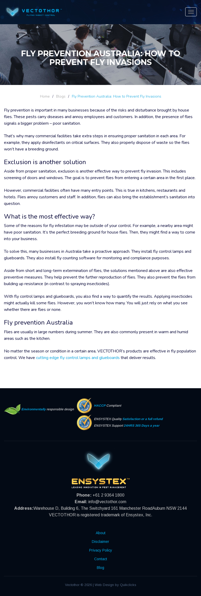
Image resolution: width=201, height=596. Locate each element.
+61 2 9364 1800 (108, 495)
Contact (100, 559)
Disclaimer (100, 541)
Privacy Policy (100, 550)
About (100, 533)
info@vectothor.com (107, 501)
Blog (100, 567)
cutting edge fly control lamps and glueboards (78, 358)
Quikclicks (128, 585)
